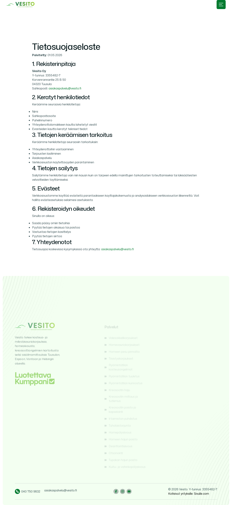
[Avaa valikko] (221, 4)
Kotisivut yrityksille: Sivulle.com (188, 494)
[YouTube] (129, 491)
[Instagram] (122, 491)
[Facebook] (116, 491)
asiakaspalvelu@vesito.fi (65, 88)
